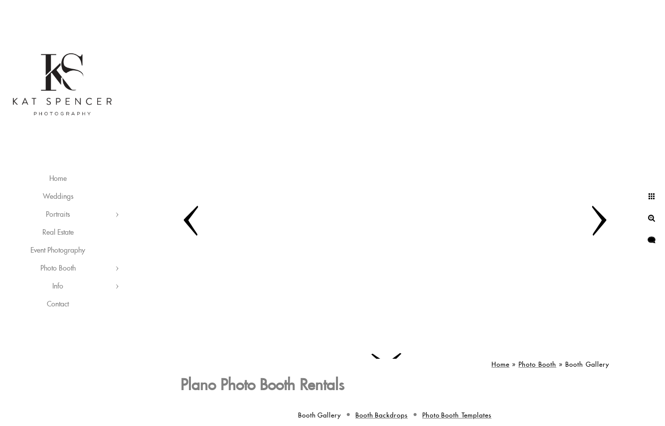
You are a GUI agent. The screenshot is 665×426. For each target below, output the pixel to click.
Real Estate (58, 233)
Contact (58, 304)
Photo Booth (58, 269)
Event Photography (57, 251)
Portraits (58, 215)
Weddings (58, 197)
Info (57, 286)
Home (58, 179)
